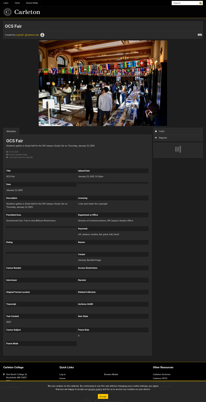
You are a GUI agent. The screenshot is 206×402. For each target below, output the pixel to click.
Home (17, 3)
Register (161, 137)
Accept (103, 396)
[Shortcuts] (200, 34)
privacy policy (95, 389)
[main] (103, 190)
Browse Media (32, 3)
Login (160, 131)
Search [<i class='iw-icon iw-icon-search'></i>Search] (201, 3)
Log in (5, 3)
